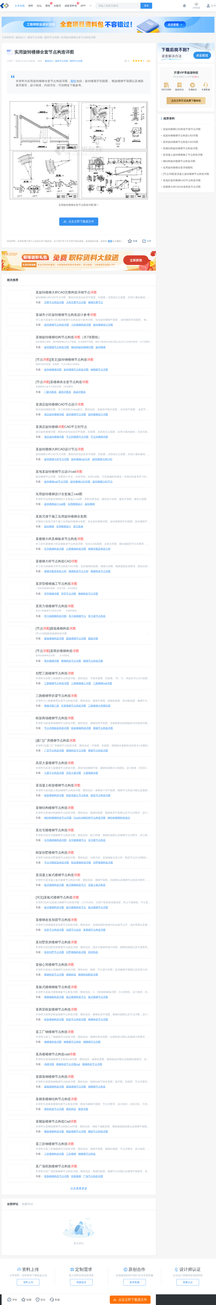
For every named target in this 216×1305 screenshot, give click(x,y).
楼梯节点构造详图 (93, 660)
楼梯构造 (71, 974)
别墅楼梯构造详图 (103, 862)
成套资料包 (71, 4)
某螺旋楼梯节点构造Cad (56, 1121)
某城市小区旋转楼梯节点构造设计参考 (66, 315)
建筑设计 (21, 37)
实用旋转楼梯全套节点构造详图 (78, 37)
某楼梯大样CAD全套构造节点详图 (181, 186)
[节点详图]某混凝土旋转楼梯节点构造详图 (185, 174)
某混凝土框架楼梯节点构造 (58, 785)
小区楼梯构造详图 (81, 324)
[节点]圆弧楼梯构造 (56, 628)
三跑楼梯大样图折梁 (99, 705)
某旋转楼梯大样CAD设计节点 (60, 449)
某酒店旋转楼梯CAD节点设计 (60, 404)
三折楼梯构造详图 (54, 1153)
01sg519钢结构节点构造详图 (90, 817)
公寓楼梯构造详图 (76, 548)
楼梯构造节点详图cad (68, 1064)
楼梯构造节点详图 (100, 571)
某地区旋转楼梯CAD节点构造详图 (181, 180)
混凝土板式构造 (97, 885)
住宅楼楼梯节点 (77, 840)
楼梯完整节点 (95, 302)
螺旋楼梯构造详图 (54, 1131)
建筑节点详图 (34, 37)
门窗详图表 (50, 392)
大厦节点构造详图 (54, 772)
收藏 (132, 241)
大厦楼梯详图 (90, 772)
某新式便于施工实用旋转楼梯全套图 (61, 516)
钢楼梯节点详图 (99, 369)
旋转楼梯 (101, 347)
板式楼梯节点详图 (98, 907)
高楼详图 (49, 1064)
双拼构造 (93, 952)
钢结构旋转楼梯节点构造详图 (178, 161)
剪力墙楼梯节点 (77, 616)
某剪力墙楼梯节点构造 (55, 606)
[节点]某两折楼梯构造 (57, 651)
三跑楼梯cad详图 (102, 683)
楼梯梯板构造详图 (54, 997)
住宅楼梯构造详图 (54, 548)
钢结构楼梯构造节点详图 (57, 817)
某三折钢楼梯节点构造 (55, 1144)
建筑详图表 (65, 392)
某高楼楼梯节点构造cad (56, 1054)
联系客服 (135, 1282)
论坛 (39, 5)
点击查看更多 (78, 1188)
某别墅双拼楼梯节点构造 (56, 942)
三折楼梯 (71, 1153)
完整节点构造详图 (54, 302)
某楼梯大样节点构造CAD (56, 561)
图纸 (73, 81)
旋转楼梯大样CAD (102, 459)
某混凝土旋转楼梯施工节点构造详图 (182, 154)
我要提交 (81, 1282)
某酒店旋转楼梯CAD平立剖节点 (61, 427)
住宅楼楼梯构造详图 (55, 840)
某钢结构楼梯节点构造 (55, 808)
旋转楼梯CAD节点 (102, 481)
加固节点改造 (73, 929)
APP (83, 5)
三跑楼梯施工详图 (81, 683)
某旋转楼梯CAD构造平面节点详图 (181, 129)
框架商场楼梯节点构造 (55, 718)
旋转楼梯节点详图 (76, 414)
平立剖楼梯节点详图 (77, 436)
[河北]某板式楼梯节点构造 (57, 897)
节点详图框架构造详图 (56, 728)
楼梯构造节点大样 (78, 571)
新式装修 (78, 526)
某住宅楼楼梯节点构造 (55, 830)
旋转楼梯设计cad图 (55, 504)
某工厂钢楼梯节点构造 (55, 1032)
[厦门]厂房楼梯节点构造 (56, 740)
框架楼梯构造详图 (81, 728)
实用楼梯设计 (75, 504)
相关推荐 (12, 280)
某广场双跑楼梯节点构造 (56, 1166)
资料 (30, 5)
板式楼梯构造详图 (54, 885)
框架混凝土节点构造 (77, 795)
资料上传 (28, 1282)
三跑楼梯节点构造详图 (56, 683)
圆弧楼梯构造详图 (54, 638)
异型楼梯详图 (51, 593)
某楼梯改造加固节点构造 (56, 920)
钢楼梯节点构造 (72, 1041)
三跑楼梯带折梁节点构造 (56, 695)
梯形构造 (71, 1109)
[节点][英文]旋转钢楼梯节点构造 (64, 359)
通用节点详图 (51, 37)
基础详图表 (79, 392)
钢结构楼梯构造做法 (119, 817)
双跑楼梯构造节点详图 (56, 1176)
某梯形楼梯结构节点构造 (56, 1099)
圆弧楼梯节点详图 (76, 638)
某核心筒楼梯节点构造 (55, 964)
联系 (110, 241)
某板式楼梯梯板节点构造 (56, 987)
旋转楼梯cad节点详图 (56, 481)
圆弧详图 (93, 638)
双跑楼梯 (76, 1176)
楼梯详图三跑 (51, 705)
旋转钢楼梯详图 (53, 369)
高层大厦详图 (73, 772)
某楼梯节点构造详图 (94, 929)
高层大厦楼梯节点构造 (55, 763)
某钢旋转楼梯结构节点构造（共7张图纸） (68, 337)
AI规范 (57, 5)
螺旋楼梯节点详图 (76, 1131)
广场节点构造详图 (93, 1176)
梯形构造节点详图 (54, 1109)
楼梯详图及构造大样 (99, 548)
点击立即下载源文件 (130, 1299)
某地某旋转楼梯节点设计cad (59, 471)
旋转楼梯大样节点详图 (56, 459)
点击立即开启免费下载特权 (186, 100)
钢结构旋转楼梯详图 (82, 347)
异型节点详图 (68, 593)
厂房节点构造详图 (54, 750)
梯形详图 (83, 1109)
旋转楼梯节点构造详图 (56, 324)
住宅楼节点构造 (97, 840)
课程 (47, 4)
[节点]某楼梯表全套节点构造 (62, 382)
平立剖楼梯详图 (99, 436)
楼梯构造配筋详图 (88, 974)
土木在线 (20, 5)
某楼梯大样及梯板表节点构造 (60, 539)
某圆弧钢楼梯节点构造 (55, 1076)
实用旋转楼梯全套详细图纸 (177, 167)
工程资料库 (8, 37)
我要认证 (188, 1282)
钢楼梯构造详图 (53, 1041)
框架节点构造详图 (100, 795)
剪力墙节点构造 (97, 616)
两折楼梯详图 (51, 660)
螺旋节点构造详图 (98, 1131)
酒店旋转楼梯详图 (54, 414)
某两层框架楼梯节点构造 (56, 1009)
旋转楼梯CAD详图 (80, 481)
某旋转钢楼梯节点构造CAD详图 (179, 135)
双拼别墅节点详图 (54, 952)
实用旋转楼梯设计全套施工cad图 (59, 494)
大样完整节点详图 (76, 302)
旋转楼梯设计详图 (103, 324)
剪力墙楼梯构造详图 (55, 616)
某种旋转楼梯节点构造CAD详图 (179, 141)
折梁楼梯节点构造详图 (73, 705)
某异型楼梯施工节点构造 (56, 583)
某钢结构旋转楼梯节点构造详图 (179, 148)
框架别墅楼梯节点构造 (55, 852)
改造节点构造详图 (54, 929)
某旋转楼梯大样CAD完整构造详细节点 (66, 292)
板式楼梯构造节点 (76, 885)
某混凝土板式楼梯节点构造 (58, 875)
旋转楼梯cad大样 (80, 459)
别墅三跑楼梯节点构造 (55, 673)
